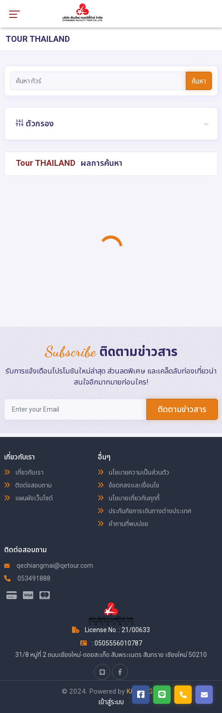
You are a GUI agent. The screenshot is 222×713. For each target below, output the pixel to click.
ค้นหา (199, 81)
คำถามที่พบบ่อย (123, 523)
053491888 (27, 578)
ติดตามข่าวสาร (182, 409)
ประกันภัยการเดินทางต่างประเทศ (144, 511)
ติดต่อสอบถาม (28, 485)
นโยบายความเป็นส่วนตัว (133, 472)
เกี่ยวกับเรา (24, 472)
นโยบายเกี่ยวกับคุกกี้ (129, 498)
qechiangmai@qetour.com (48, 565)
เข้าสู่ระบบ (111, 702)
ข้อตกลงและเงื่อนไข (128, 485)
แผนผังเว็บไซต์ (28, 498)
